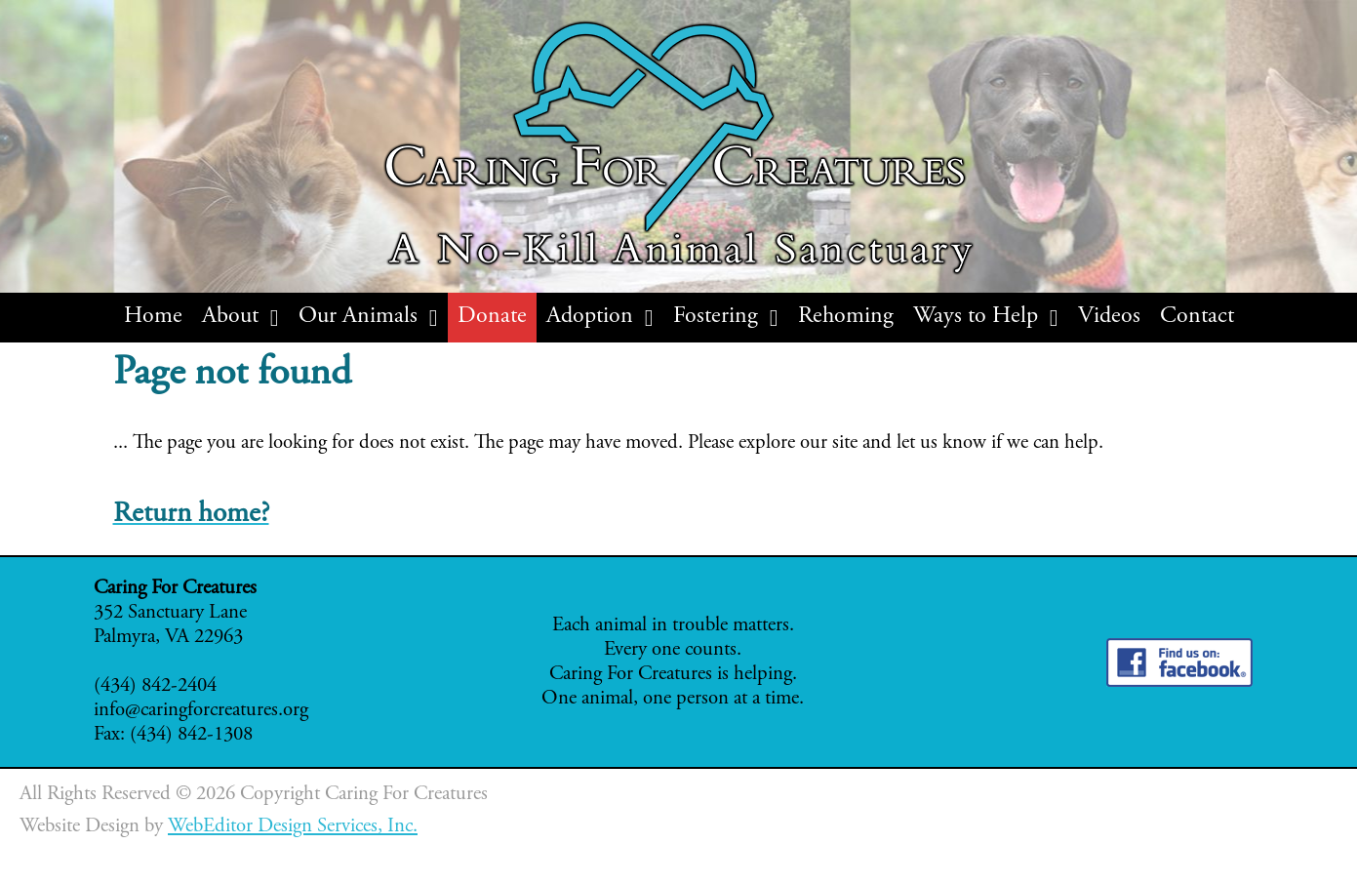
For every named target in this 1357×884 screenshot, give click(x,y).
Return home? (191, 515)
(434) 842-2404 (155, 686)
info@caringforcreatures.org (201, 711)
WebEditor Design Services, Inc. (293, 827)
